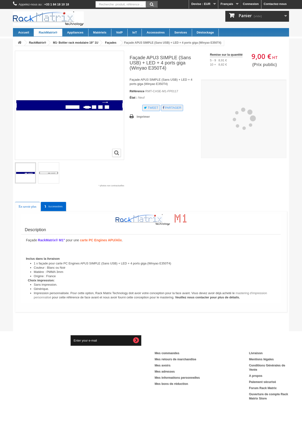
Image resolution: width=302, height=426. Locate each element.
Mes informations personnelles (177, 377)
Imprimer (143, 116)
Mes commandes (167, 353)
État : (133, 97)
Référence (137, 91)
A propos (255, 375)
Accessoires (55, 206)
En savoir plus (27, 206)
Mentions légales (261, 359)
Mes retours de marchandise (175, 359)
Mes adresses (165, 371)
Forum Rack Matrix (263, 388)
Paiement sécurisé (262, 382)
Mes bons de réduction (171, 383)
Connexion (251, 4)
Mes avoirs (162, 365)
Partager (172, 107)
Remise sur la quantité (226, 54)
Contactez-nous (275, 4)
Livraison (256, 353)
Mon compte (168, 345)
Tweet (151, 107)
